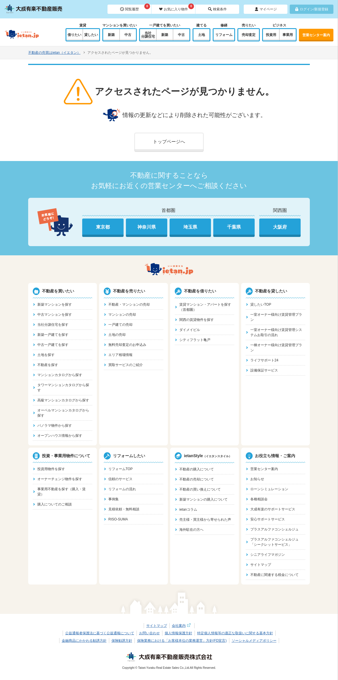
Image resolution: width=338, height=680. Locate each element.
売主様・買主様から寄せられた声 (205, 520)
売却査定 (249, 35)
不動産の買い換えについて (200, 489)
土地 (201, 35)
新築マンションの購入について (203, 499)
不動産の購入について (196, 469)
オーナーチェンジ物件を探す (59, 479)
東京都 (103, 227)
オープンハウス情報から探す (59, 436)
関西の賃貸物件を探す (196, 320)
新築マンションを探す (54, 304)
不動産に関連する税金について (274, 575)
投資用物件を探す (51, 469)
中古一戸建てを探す (52, 345)
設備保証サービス (264, 370)
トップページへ (169, 141)
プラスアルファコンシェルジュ (274, 529)
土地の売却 (117, 335)
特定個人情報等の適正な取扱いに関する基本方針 (235, 633)
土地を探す (46, 355)
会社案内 (182, 626)
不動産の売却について (196, 479)
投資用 (271, 35)
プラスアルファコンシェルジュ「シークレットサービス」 (274, 542)
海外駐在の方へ (191, 530)
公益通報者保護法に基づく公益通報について (99, 633)
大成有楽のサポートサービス (272, 509)
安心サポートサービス (267, 519)
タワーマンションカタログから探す (63, 387)
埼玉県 (190, 227)
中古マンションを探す (54, 315)
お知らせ (257, 479)
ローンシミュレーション (269, 489)
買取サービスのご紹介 (125, 365)
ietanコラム (188, 509)
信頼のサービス (120, 479)
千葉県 (234, 227)
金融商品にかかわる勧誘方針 (84, 641)
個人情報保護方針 (178, 633)
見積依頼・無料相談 (123, 509)
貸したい (91, 35)
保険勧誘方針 (122, 641)
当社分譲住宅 (148, 35)
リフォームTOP (120, 469)
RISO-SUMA (118, 519)
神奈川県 (146, 227)
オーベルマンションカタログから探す (63, 412)
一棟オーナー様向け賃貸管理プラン (276, 347)
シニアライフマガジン (267, 555)
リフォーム (224, 35)
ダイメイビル (189, 330)
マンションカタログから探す (59, 375)
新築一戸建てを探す (52, 335)
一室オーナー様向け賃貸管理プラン (276, 317)
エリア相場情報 (120, 355)
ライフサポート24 (264, 360)
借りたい (74, 35)
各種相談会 (259, 499)
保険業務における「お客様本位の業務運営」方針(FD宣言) (182, 641)
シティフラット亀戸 (194, 340)
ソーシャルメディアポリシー (254, 641)
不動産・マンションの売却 (129, 304)
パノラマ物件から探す (54, 426)
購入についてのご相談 (54, 504)
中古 (127, 35)
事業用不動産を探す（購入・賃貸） (61, 491)
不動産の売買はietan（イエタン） (54, 53)
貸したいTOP (260, 304)
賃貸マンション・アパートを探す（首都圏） (205, 307)
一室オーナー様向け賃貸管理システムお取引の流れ (276, 332)
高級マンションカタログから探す (63, 400)
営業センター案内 (316, 35)
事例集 (113, 499)
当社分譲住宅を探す (52, 325)
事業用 (288, 35)
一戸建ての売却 (120, 325)
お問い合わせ (149, 633)
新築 (111, 35)
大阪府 (280, 227)
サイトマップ (260, 565)
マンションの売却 (122, 315)
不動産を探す (47, 365)
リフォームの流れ (122, 489)
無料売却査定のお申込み (127, 345)
